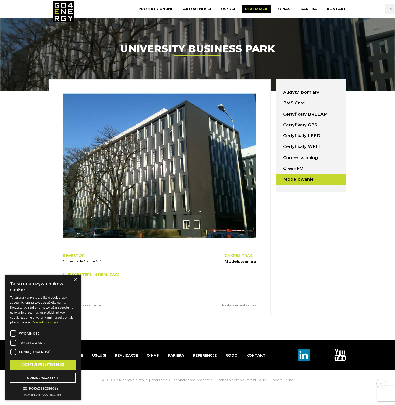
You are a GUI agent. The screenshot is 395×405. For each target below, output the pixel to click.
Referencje (205, 355)
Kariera (309, 9)
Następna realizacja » (239, 305)
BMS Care (294, 102)
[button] (43, 388)
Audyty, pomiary (301, 92)
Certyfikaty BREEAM (305, 114)
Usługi (228, 9)
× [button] (75, 280)
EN (389, 9)
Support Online (280, 380)
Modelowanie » (240, 261)
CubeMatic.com (182, 380)
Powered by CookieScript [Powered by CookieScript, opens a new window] (42, 394)
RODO (231, 355)
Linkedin (304, 355)
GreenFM (293, 168)
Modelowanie (298, 179)
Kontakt (336, 9)
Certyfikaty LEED (301, 135)
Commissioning (300, 157)
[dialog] (43, 337)
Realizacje (256, 9)
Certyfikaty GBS (300, 124)
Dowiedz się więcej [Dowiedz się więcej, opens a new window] (45, 322)
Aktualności (197, 9)
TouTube (340, 355)
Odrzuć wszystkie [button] (42, 378)
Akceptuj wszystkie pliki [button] (42, 364)
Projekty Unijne (156, 9)
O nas (284, 9)
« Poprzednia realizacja (82, 305)
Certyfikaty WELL (302, 146)
